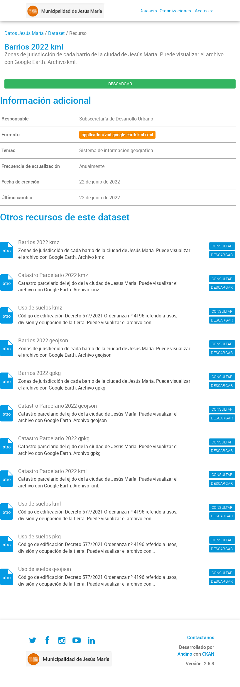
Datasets (148, 10)
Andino (185, 654)
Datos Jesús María (24, 33)
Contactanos (200, 637)
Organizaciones (175, 10)
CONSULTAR (222, 246)
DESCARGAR (120, 83)
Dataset (56, 33)
